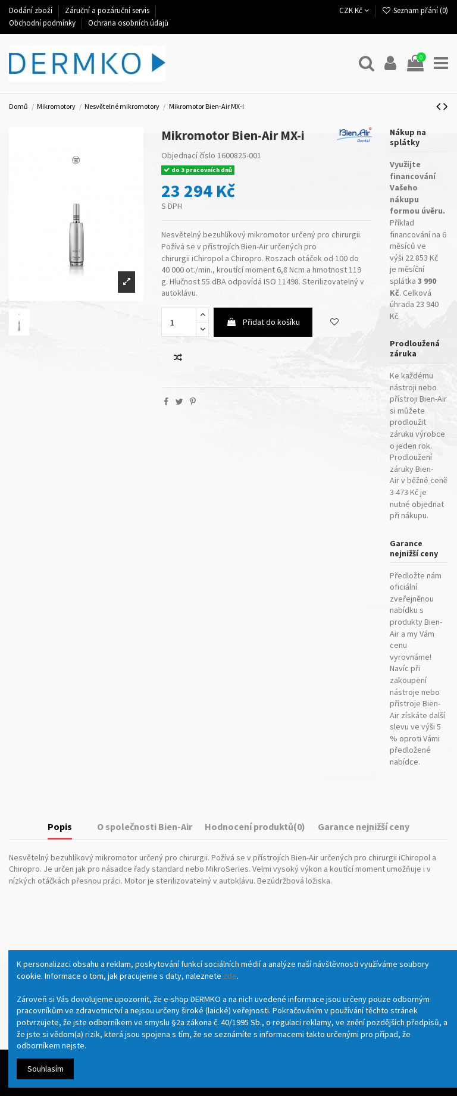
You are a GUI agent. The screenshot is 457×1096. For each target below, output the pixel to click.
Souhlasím (45, 1068)
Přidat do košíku (263, 322)
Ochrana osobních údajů (128, 23)
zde (230, 975)
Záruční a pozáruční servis (108, 10)
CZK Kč (354, 10)
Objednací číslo (188, 155)
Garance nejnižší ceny (363, 826)
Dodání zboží (31, 10)
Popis (60, 826)
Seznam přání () (414, 10)
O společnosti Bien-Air (144, 826)
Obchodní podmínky (43, 23)
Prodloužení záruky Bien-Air (411, 469)
